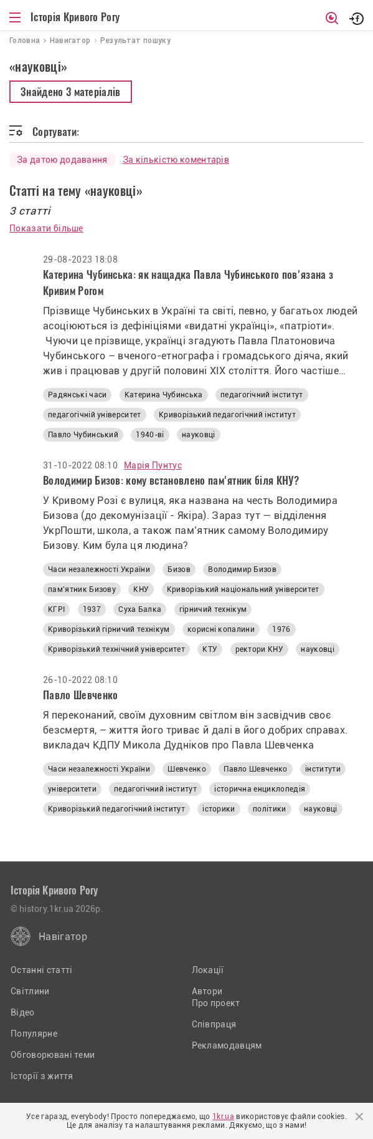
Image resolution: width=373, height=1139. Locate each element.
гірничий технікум (213, 609)
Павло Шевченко (255, 769)
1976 (281, 629)
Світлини (30, 991)
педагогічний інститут (261, 394)
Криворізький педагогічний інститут (227, 414)
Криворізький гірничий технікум (109, 629)
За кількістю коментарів (176, 160)
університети (72, 789)
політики (269, 809)
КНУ (141, 589)
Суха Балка (139, 609)
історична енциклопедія (259, 789)
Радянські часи (77, 394)
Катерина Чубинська (164, 394)
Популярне (34, 1034)
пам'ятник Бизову (82, 589)
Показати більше (46, 228)
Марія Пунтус (153, 465)
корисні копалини (221, 629)
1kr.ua (223, 1116)
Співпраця (214, 1024)
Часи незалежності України (99, 569)
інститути (323, 769)
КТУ (209, 649)
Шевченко (187, 769)
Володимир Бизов (242, 569)
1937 (92, 609)
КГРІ (56, 609)
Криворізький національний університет (243, 589)
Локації (208, 970)
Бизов (179, 569)
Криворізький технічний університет (116, 649)
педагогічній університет (94, 414)
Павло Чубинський (83, 434)
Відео (23, 1012)
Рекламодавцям (227, 1045)
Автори (207, 991)
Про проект (216, 1003)
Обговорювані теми (53, 1055)
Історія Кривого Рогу (75, 16)
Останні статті (41, 970)
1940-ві (150, 434)
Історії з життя (42, 1076)
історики (218, 809)
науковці (198, 434)
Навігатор (63, 937)
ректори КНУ (259, 649)
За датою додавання (62, 160)
